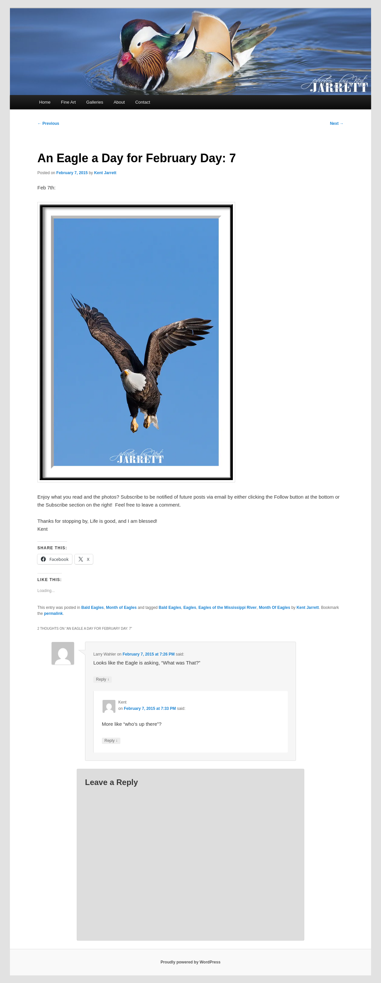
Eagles (190, 607)
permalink (53, 613)
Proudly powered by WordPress (190, 962)
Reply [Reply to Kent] (111, 741)
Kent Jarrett (105, 173)
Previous (48, 123)
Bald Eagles (92, 607)
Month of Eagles (121, 607)
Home (45, 102)
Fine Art (68, 102)
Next (337, 123)
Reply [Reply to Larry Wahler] (102, 679)
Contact (142, 102)
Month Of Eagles (274, 607)
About (119, 102)
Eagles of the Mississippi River (227, 607)
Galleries (94, 102)
